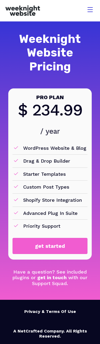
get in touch (52, 277)
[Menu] (90, 9)
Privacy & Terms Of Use (50, 311)
